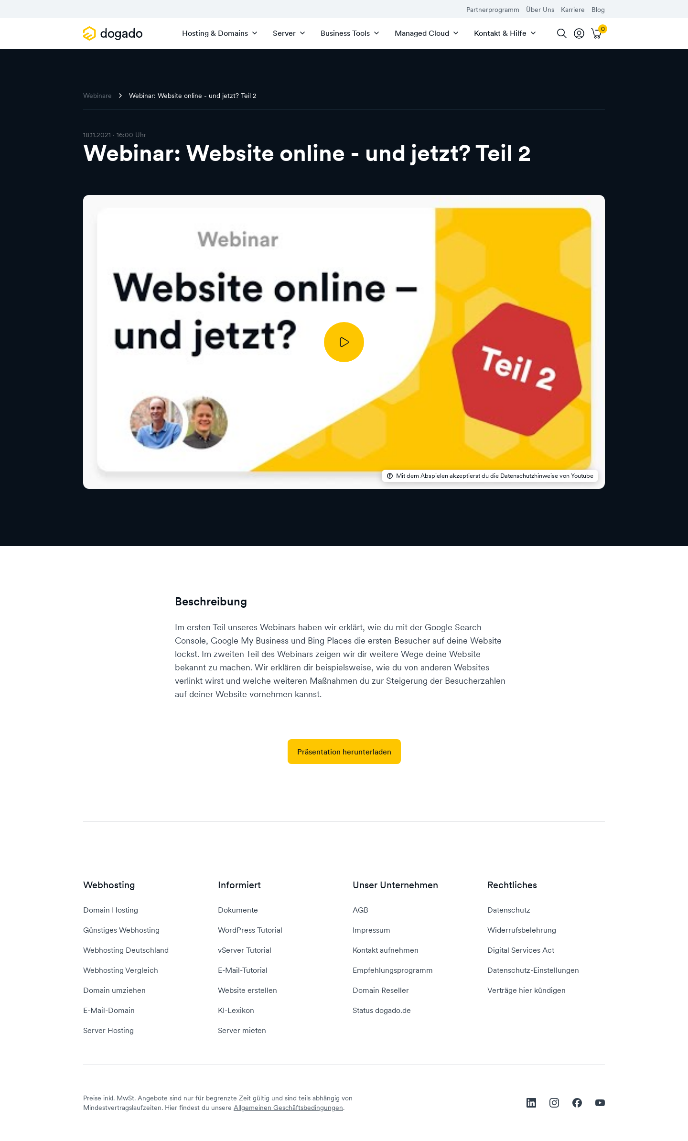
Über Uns (540, 9)
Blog (598, 9)
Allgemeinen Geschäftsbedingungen (288, 1107)
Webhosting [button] (109, 885)
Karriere (573, 9)
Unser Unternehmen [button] (395, 885)
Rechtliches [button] (512, 885)
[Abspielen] (344, 342)
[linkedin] (531, 1103)
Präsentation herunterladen (344, 751)
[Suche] (561, 33)
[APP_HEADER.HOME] (114, 33)
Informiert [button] (239, 885)
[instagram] (554, 1103)
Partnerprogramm (492, 9)
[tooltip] (579, 33)
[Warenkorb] (596, 33)
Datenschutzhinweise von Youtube (546, 476)
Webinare (97, 95)
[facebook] (577, 1103)
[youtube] (600, 1103)
